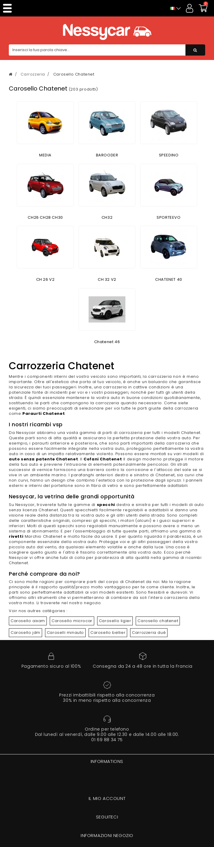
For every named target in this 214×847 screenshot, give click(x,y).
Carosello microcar (72, 621)
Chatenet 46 (107, 342)
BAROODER (107, 155)
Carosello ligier (115, 621)
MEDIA (45, 155)
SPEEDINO (169, 155)
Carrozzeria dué (149, 632)
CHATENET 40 (168, 279)
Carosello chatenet (157, 621)
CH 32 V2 (107, 279)
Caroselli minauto (65, 632)
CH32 (107, 217)
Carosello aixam (28, 621)
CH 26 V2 (45, 279)
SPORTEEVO (168, 217)
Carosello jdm (25, 632)
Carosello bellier (107, 632)
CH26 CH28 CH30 (45, 217)
